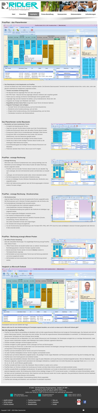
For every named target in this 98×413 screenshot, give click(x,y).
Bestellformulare (32, 404)
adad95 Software (8, 400)
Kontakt (55, 404)
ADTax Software (8, 402)
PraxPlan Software (9, 404)
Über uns (55, 400)
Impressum (56, 402)
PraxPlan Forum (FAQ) (34, 400)
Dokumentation (32, 402)
